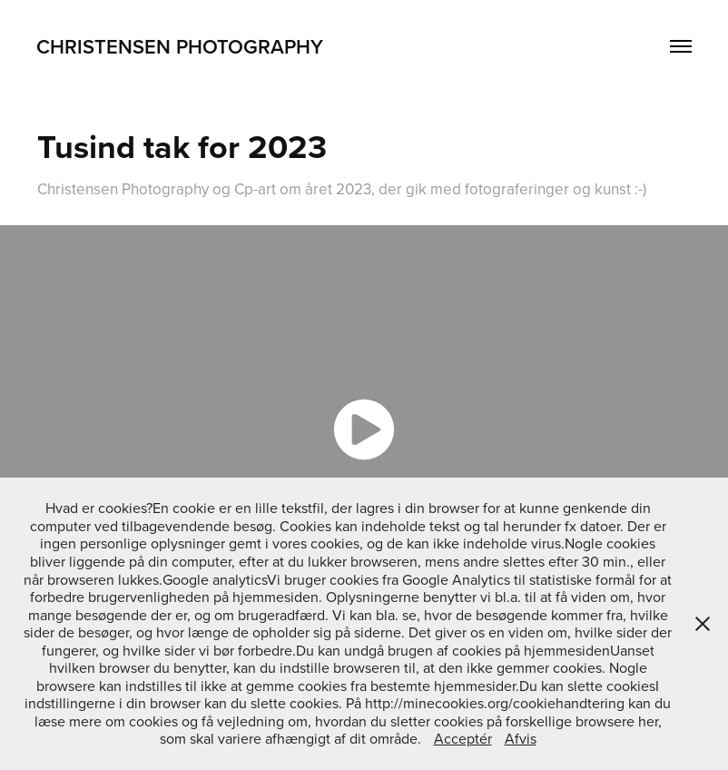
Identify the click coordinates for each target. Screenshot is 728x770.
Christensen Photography (179, 46)
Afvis (520, 738)
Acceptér (463, 738)
